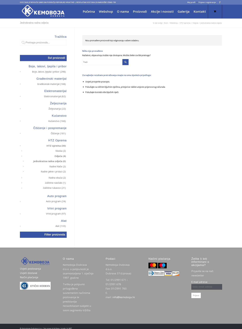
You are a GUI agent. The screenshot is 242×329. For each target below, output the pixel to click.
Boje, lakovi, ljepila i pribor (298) (49, 71)
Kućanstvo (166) (57, 120)
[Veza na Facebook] (219, 2)
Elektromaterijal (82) (55, 95)
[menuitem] (191, 2)
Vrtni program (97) (56, 210)
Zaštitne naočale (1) (55, 179)
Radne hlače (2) (57, 164)
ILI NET (69, 324)
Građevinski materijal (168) (51, 83)
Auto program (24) (56, 198)
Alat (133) (60, 222)
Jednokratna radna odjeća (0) (49, 159)
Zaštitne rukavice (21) (54, 184)
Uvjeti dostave (28, 269)
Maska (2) (60, 149)
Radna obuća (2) (57, 175)
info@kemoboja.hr (123, 293)
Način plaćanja (29, 273)
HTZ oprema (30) (56, 144)
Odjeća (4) (60, 154)
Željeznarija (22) (57, 108)
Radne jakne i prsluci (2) (53, 169)
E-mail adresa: (206, 281)
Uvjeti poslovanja (30, 265)
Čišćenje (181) (58, 132)
